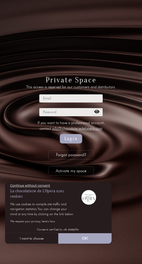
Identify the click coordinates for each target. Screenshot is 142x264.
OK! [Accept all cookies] (85, 238)
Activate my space (71, 170)
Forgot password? (71, 154)
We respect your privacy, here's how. (33, 221)
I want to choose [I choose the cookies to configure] (32, 238)
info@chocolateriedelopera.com (77, 128)
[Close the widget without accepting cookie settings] (30, 185)
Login (71, 138)
